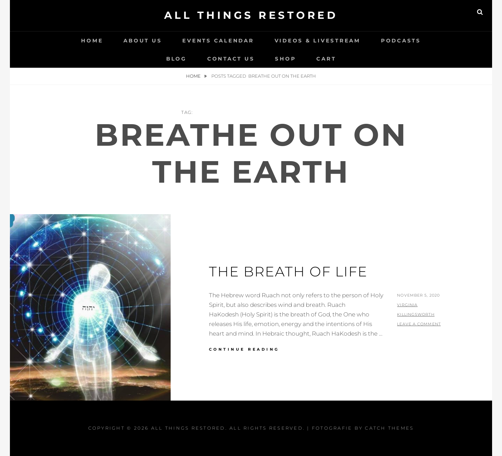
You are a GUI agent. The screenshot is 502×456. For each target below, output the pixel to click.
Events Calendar (218, 40)
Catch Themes (389, 428)
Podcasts (401, 40)
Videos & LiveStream (317, 40)
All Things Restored (251, 15)
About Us (142, 40)
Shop (285, 58)
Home (92, 40)
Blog (176, 58)
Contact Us (231, 58)
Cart (326, 58)
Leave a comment (419, 324)
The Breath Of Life (288, 271)
